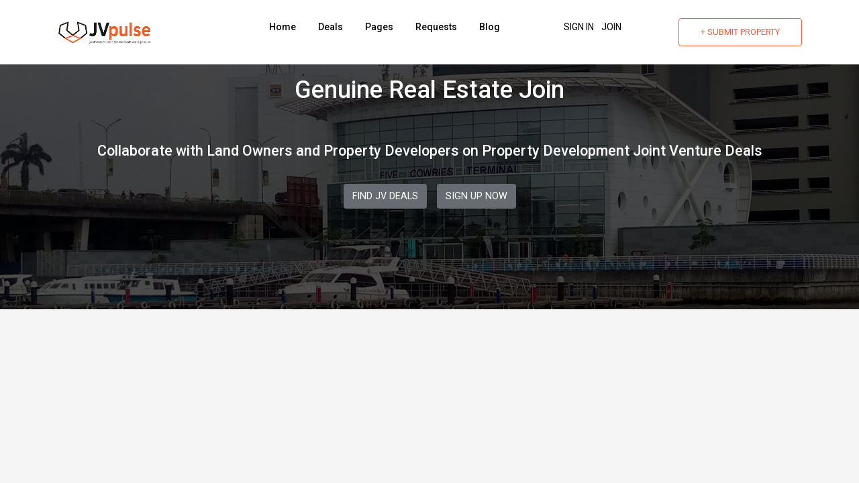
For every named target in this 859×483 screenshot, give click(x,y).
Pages (379, 26)
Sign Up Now (476, 196)
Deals (330, 26)
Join (611, 26)
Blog (489, 26)
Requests (436, 26)
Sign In (579, 26)
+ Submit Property (740, 32)
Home (282, 26)
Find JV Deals (385, 196)
